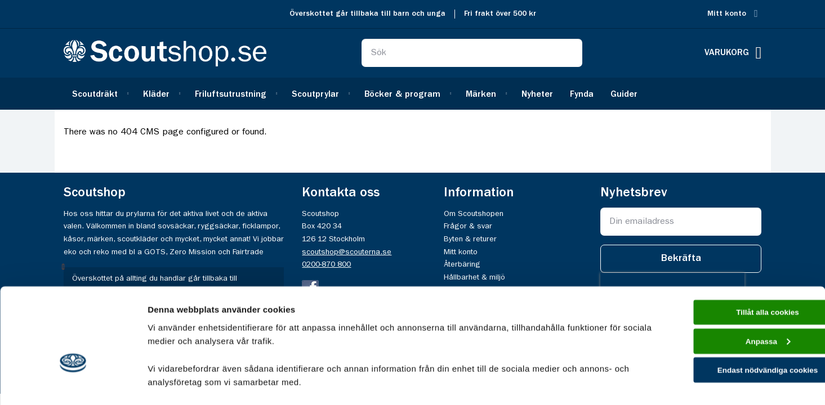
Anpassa (731, 277)
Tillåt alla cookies (731, 245)
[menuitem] (99, 94)
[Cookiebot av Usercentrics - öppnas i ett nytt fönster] (73, 383)
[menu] (413, 94)
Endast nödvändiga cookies (731, 308)
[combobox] (472, 53)
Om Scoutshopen (473, 213)
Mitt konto (726, 14)
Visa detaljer (173, 383)
